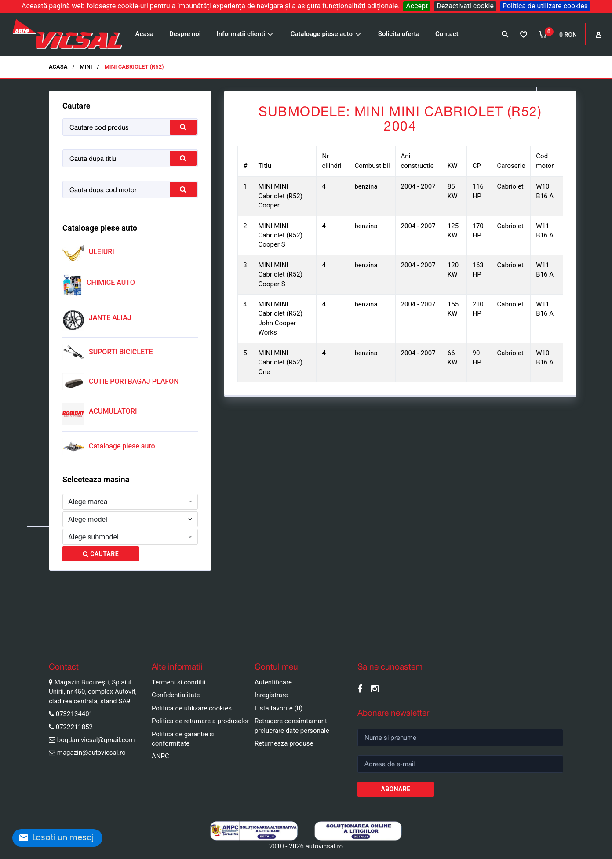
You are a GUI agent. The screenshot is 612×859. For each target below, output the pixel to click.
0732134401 (74, 714)
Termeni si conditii (178, 682)
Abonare (395, 789)
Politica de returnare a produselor (200, 721)
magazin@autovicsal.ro (91, 753)
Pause (8, 638)
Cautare (101, 553)
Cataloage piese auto (322, 34)
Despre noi (185, 34)
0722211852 (74, 727)
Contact (447, 34)
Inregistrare (271, 695)
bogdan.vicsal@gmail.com (96, 740)
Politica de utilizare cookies (545, 6)
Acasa (144, 34)
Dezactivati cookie (465, 6)
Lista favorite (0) (278, 708)
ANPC (160, 756)
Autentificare (273, 682)
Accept (417, 6)
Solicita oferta (399, 34)
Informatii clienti (240, 34)
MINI (86, 66)
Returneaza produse (284, 743)
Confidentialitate (176, 695)
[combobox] (130, 502)
